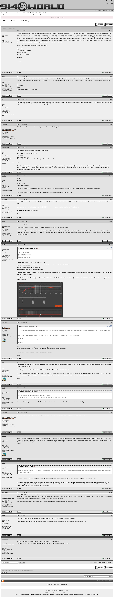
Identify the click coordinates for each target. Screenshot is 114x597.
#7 (111, 199)
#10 (111, 322)
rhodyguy (4, 124)
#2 (111, 76)
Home (98, 0)
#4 (111, 124)
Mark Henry (5, 492)
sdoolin (4, 176)
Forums (102, 0)
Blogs (112, 0)
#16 (111, 492)
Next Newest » (109, 562)
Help (95, 10)
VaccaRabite (5, 322)
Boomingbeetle (6, 147)
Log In (58, 17)
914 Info (107, 0)
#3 (111, 99)
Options (106, 27)
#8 (111, 221)
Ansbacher (4, 31)
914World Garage (25, 21)
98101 (3, 245)
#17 (111, 515)
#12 (111, 387)
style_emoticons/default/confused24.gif (76, 521)
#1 (111, 30)
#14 (111, 435)
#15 (111, 462)
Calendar (111, 10)
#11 (111, 362)
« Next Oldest (93, 562)
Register (62, 17)
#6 (111, 175)
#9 (111, 244)
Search (99, 10)
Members (105, 10)
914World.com (6, 21)
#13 (111, 412)
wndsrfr (4, 436)
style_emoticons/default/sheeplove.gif (40, 485)
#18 (111, 539)
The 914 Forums (15, 21)
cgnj (3, 362)
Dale (3, 99)
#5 (111, 147)
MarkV (3, 76)
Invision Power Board (51, 584)
